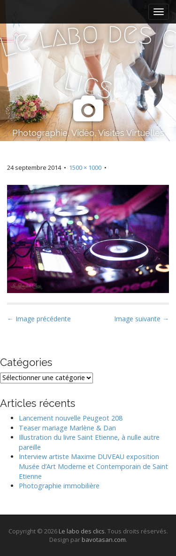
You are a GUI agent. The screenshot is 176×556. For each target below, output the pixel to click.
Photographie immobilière (59, 485)
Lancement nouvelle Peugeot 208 (70, 417)
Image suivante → (141, 318)
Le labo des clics (82, 531)
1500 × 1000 (85, 167)
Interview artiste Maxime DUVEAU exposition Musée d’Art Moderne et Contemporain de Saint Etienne (93, 466)
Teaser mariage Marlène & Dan (67, 427)
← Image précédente (39, 318)
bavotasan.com (104, 539)
